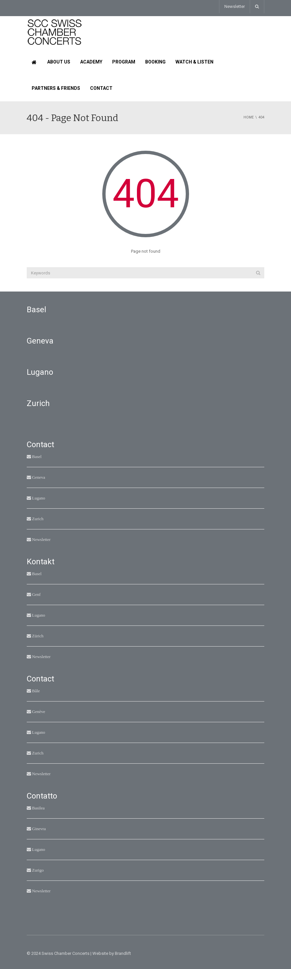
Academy (91, 61)
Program (123, 61)
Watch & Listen (194, 61)
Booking (155, 61)
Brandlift (123, 953)
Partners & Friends (56, 88)
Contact (101, 88)
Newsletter (234, 6)
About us (58, 61)
